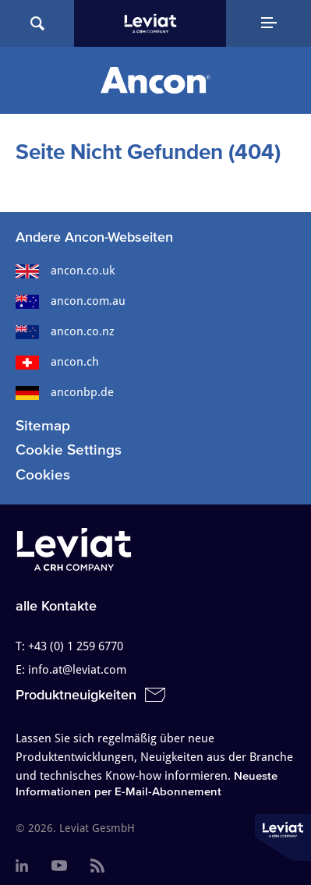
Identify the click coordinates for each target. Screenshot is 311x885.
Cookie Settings (69, 449)
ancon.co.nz (65, 331)
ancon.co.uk (65, 271)
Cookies (43, 474)
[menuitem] (22, 866)
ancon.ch (57, 362)
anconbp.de (65, 392)
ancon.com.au (70, 301)
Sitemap (43, 425)
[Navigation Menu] (268, 23)
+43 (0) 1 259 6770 (75, 646)
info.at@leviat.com (77, 670)
